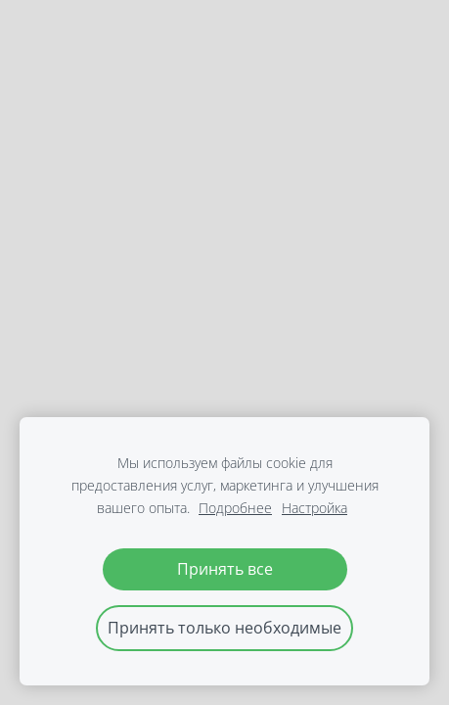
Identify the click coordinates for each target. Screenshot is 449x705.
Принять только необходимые (224, 627)
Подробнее (235, 507)
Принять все (225, 569)
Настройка (314, 507)
